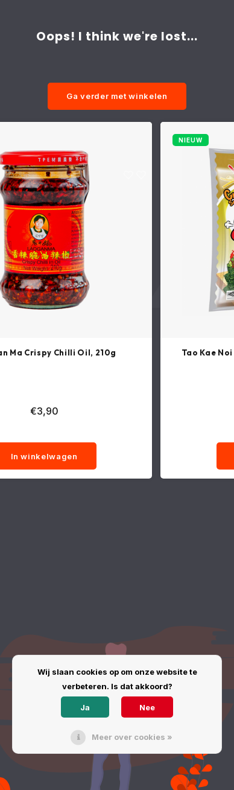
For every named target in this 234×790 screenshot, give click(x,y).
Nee (147, 707)
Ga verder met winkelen (116, 96)
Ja (85, 707)
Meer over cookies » (132, 737)
